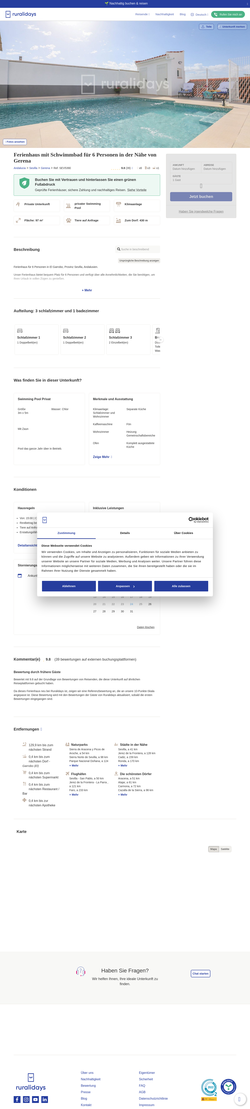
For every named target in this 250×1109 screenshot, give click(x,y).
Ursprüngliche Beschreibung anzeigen (139, 260)
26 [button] (150, 604)
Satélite (225, 849)
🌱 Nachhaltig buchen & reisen (123, 3)
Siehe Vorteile (136, 190)
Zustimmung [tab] (66, 533)
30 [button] (122, 611)
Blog (183, 14)
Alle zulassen (181, 586)
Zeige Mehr (102, 457)
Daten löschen (145, 627)
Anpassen (125, 586)
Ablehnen (68, 586)
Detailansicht (29, 545)
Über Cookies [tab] (183, 533)
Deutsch (199, 14)
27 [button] (94, 611)
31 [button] (131, 611)
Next (160, 339)
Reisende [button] (142, 14)
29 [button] (113, 611)
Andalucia (20, 168)
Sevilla (33, 168)
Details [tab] (125, 533)
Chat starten (201, 973)
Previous (14, 339)
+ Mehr (87, 278)
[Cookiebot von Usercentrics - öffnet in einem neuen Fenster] (191, 520)
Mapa (213, 849)
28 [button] (104, 611)
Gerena (45, 168)
